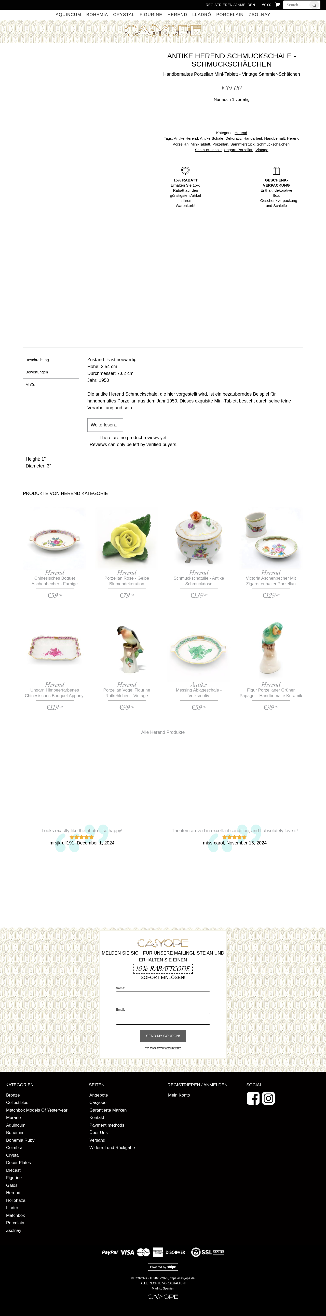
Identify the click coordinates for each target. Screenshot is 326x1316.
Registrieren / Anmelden (230, 5)
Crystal (123, 14)
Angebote (98, 1095)
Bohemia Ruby (20, 1140)
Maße (30, 384)
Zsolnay (259, 14)
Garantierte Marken (108, 1110)
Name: (120, 988)
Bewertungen (36, 372)
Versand (97, 1140)
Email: (120, 1009)
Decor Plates (18, 1162)
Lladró (201, 14)
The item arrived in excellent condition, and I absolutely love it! (235, 830)
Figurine (151, 14)
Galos (11, 1185)
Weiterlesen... (105, 424)
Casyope (97, 1102)
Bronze (13, 1095)
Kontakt (96, 1117)
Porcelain (229, 14)
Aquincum (68, 14)
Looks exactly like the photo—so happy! (82, 830)
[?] (314, 5)
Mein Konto (179, 1095)
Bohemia (97, 14)
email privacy (173, 1048)
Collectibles (17, 1102)
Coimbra (14, 1147)
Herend (177, 14)
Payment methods (106, 1125)
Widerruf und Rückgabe (112, 1147)
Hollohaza (15, 1200)
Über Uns (98, 1132)
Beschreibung (37, 360)
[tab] (51, 360)
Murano (13, 1117)
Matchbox (15, 1215)
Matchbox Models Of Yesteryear (36, 1110)
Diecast (13, 1170)
